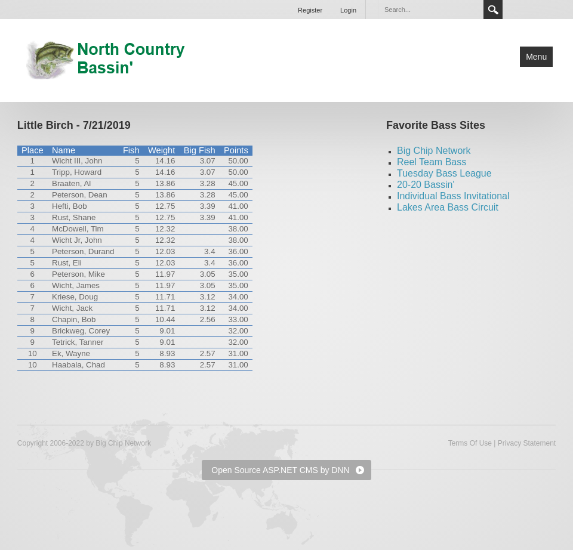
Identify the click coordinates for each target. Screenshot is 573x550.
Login (348, 10)
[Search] (430, 9)
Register (310, 10)
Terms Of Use (470, 443)
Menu (536, 56)
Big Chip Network (434, 151)
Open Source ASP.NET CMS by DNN (280, 470)
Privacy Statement (527, 443)
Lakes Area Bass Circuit (447, 207)
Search (493, 9)
